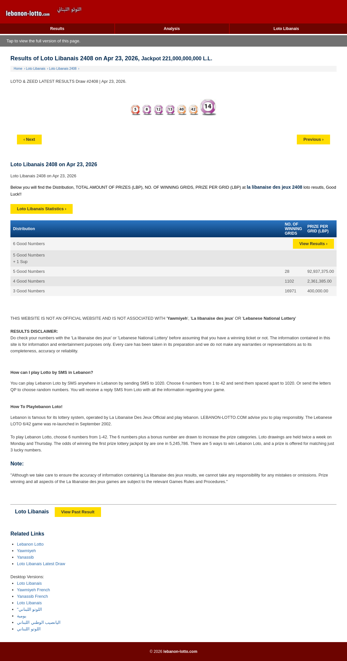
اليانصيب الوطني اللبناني (39, 622)
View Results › (313, 243)
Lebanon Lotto (30, 544)
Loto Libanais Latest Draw (41, 563)
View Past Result (77, 511)
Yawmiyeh (26, 550)
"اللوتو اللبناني (29, 609)
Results (57, 28)
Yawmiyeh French (33, 589)
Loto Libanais (286, 28)
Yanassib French (32, 596)
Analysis (172, 28)
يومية (21, 615)
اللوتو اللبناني (29, 628)
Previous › (313, 139)
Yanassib (25, 557)
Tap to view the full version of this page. (43, 40)
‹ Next (29, 139)
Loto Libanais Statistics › (41, 208)
